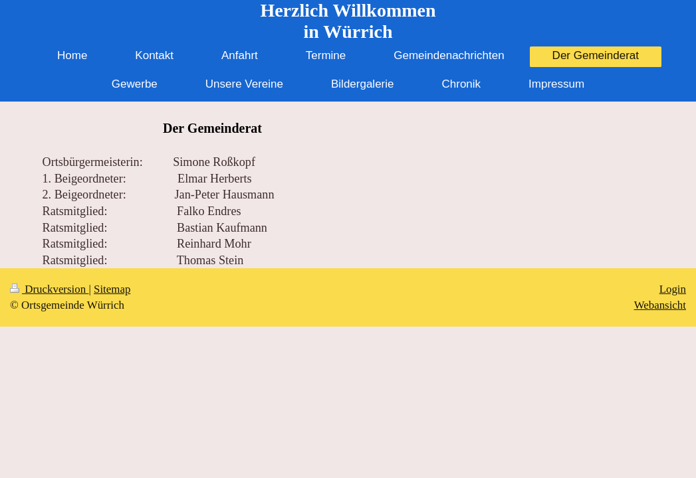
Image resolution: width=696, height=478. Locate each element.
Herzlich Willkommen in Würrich (347, 21)
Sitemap (112, 289)
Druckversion (49, 289)
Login (672, 289)
